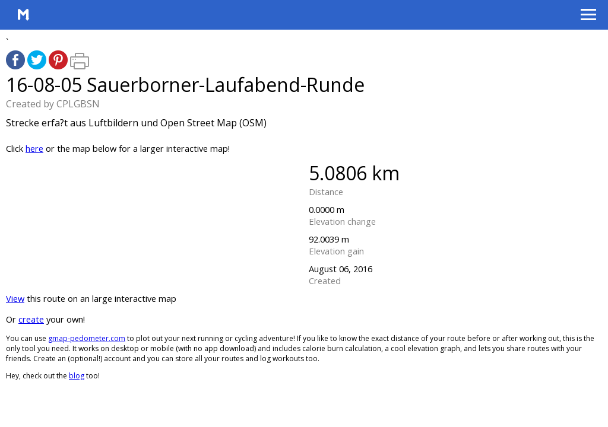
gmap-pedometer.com (86, 338)
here (34, 148)
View (15, 298)
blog (76, 376)
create (31, 319)
